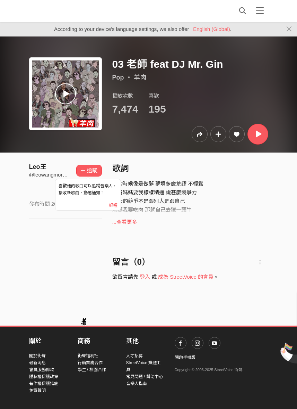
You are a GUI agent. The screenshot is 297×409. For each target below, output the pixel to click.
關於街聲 (37, 355)
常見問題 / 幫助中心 (144, 376)
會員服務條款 (41, 369)
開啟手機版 (185, 357)
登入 (145, 277)
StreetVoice (57, 10)
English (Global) (211, 29)
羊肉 (140, 77)
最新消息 (37, 362)
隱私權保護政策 (43, 376)
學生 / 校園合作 (92, 369)
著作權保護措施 (43, 383)
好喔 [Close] (113, 205)
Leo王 (37, 166)
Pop (118, 77)
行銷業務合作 (90, 362)
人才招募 (134, 355)
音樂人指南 (136, 383)
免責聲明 (37, 390)
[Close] (289, 29)
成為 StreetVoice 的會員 (185, 277)
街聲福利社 (88, 355)
